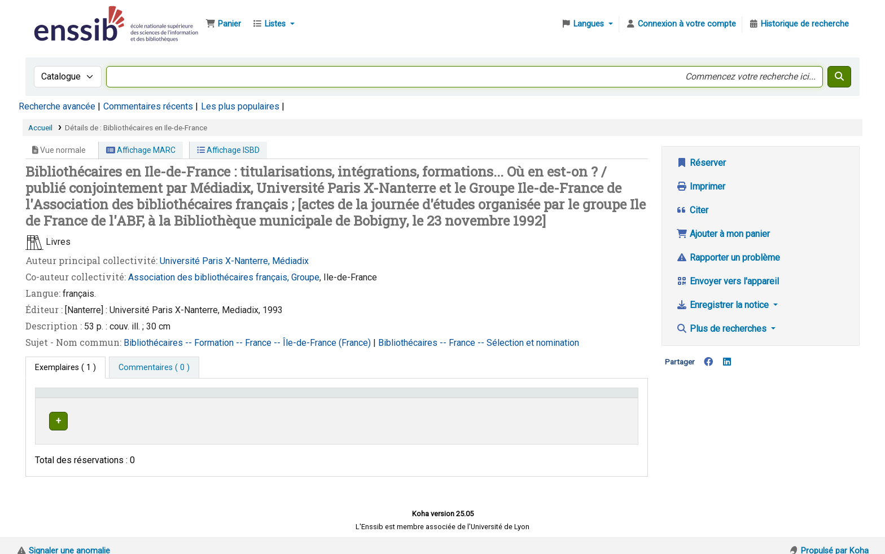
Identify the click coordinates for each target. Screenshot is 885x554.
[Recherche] (839, 76)
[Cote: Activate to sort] (474, 398)
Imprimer (700, 186)
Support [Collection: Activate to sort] (216, 398)
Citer (692, 210)
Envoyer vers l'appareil (727, 281)
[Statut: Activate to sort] (602, 398)
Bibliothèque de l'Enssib (60, 16)
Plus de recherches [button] (722, 328)
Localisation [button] (305, 398)
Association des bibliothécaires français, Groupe (223, 277)
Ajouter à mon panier (723, 233)
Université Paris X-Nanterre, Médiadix (234, 261)
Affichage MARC (141, 150)
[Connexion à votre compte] (681, 24)
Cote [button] (396, 398)
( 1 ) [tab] (65, 367)
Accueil (40, 127)
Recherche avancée (57, 106)
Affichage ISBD (228, 150)
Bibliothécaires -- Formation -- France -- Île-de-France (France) (248, 342)
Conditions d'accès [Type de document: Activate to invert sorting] (74, 398)
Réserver (701, 162)
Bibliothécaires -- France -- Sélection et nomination (478, 342)
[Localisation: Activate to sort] (330, 398)
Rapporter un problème (728, 257)
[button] (223, 24)
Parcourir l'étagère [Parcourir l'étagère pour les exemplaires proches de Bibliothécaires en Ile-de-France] (456, 419)
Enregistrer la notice (723, 305)
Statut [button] (582, 398)
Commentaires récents (148, 106)
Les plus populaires (240, 106)
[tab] (154, 368)
